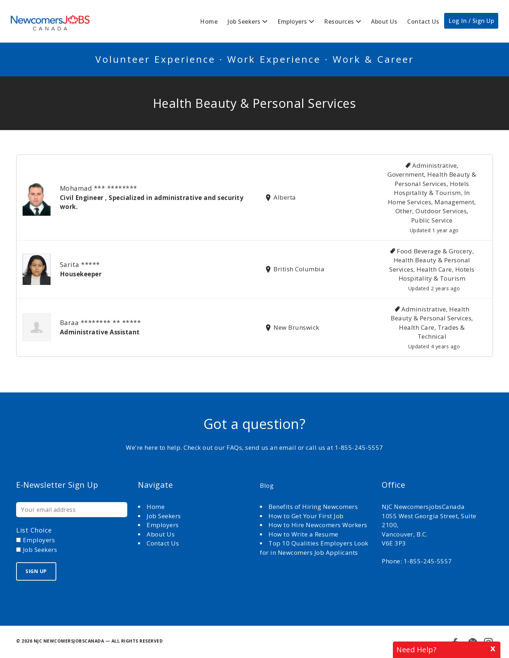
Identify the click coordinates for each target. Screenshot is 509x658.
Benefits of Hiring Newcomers (313, 506)
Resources (339, 21)
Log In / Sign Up (471, 21)
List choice (34, 530)
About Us (384, 21)
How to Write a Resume (303, 534)
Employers (292, 21)
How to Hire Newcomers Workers (317, 525)
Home (209, 21)
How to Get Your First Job (306, 516)
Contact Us (423, 21)
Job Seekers (244, 21)
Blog (266, 485)
